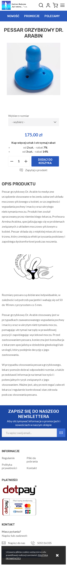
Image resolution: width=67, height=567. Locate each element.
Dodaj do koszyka (45, 161)
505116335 (44, 543)
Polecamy (52, 16)
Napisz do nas (16, 543)
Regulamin (8, 458)
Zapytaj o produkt (36, 170)
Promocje (32, 16)
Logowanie (48, 5)
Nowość (13, 16)
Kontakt (32, 468)
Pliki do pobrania (32, 459)
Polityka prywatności (9, 466)
